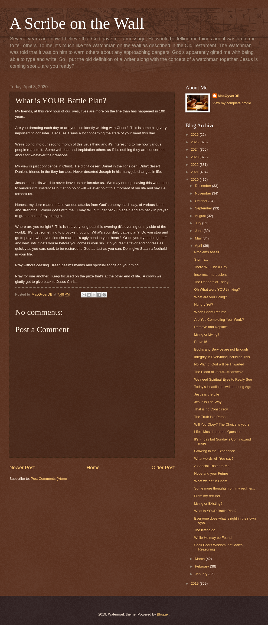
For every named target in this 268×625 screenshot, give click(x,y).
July (198, 223)
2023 (195, 157)
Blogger (163, 614)
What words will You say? (213, 458)
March (200, 559)
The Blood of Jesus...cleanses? (218, 372)
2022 (195, 165)
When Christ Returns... (211, 312)
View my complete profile (232, 103)
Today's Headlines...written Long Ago (222, 387)
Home (93, 467)
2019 (195, 583)
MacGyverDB (229, 96)
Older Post (163, 467)
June (199, 231)
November (203, 193)
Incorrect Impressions (210, 275)
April (199, 246)
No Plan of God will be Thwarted (219, 364)
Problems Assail (206, 252)
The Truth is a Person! (211, 417)
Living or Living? (206, 334)
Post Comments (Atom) (49, 479)
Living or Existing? (208, 503)
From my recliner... (208, 496)
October (201, 201)
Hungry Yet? (203, 304)
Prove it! (200, 342)
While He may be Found (212, 538)
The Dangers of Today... (212, 282)
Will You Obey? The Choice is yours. (222, 424)
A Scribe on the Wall (76, 23)
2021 (195, 172)
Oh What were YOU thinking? (217, 289)
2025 (195, 142)
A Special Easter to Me (211, 466)
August (201, 216)
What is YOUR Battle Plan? (215, 511)
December (203, 186)
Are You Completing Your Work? (219, 320)
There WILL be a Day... (212, 267)
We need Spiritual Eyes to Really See (223, 379)
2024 (195, 149)
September (204, 208)
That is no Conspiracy (211, 409)
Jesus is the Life (206, 394)
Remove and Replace (211, 327)
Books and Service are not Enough (221, 349)
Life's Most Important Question (217, 432)
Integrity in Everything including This (222, 357)
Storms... (201, 259)
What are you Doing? (210, 297)
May (198, 238)
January (201, 574)
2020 (195, 179)
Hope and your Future (211, 473)
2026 (195, 134)
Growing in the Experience (214, 451)
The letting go (204, 530)
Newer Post (22, 467)
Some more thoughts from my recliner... (224, 488)
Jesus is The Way (207, 402)
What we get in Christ (210, 481)
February (202, 566)
